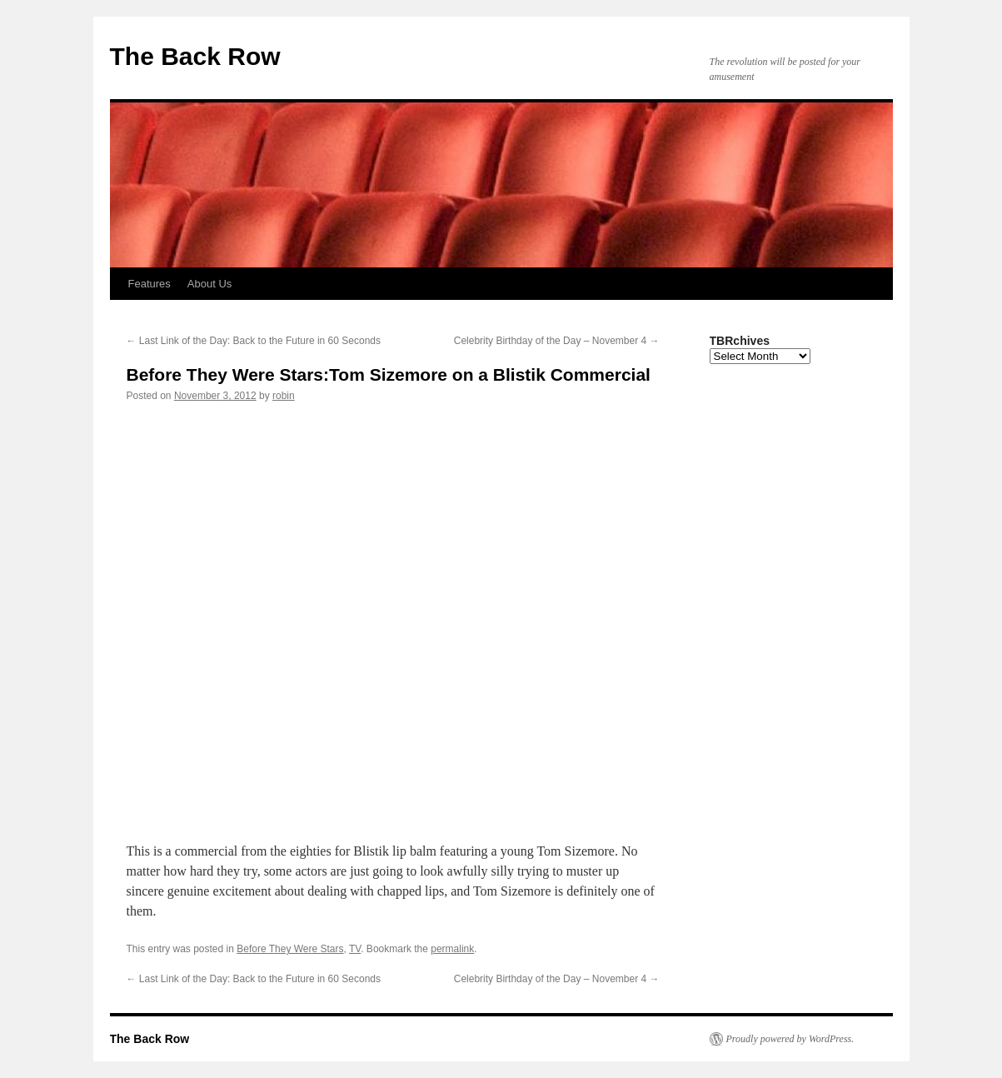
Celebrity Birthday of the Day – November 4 (557, 341)
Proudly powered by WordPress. (790, 1039)
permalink (452, 949)
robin (283, 396)
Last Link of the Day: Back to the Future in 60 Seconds (254, 341)
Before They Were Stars (290, 949)
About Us (209, 283)
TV (355, 949)
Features (149, 283)
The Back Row (195, 56)
